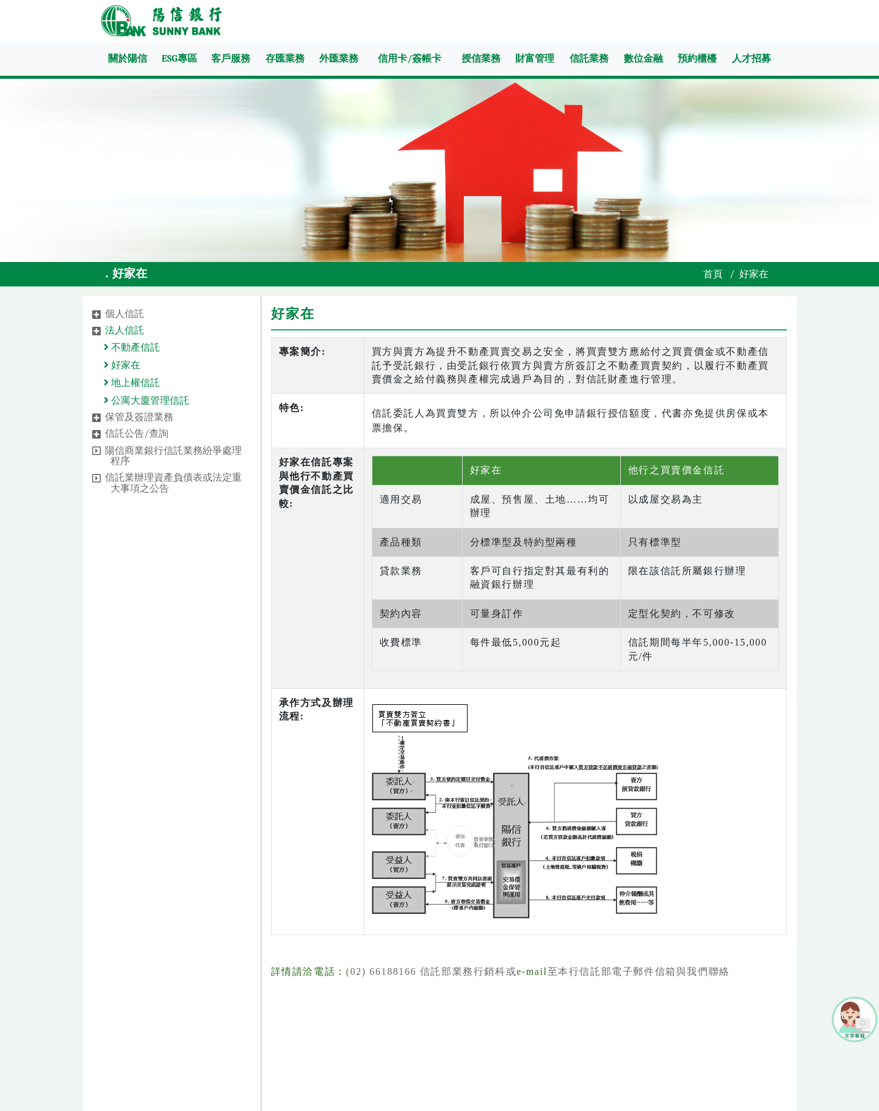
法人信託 (124, 330)
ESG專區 (179, 58)
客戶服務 (230, 58)
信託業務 (589, 58)
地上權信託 (134, 382)
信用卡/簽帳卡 (409, 58)
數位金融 (643, 58)
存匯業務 (285, 58)
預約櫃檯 (697, 58)
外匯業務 (338, 58)
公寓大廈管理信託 (148, 400)
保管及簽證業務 (139, 417)
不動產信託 (134, 347)
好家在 (124, 365)
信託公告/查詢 (136, 433)
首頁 (713, 274)
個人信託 (124, 313)
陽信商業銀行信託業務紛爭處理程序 (173, 456)
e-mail (531, 971)
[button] (96, 314)
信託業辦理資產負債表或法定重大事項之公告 (173, 483)
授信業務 (481, 58)
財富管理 (534, 58)
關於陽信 (127, 58)
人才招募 (751, 58)
